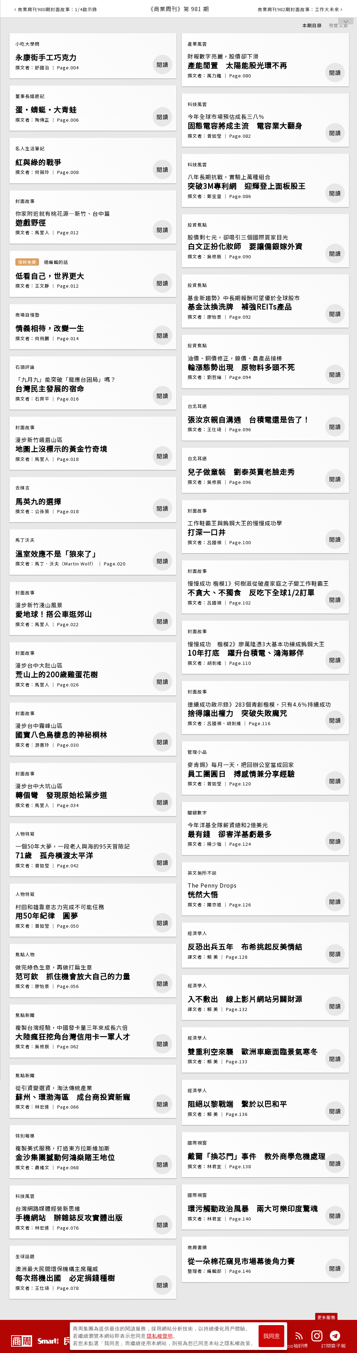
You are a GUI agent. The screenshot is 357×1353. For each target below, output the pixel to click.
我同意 (271, 1336)
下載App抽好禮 (291, 1345)
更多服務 (326, 1317)
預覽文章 (338, 25)
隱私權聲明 (160, 1336)
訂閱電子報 (333, 1345)
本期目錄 (312, 25)
